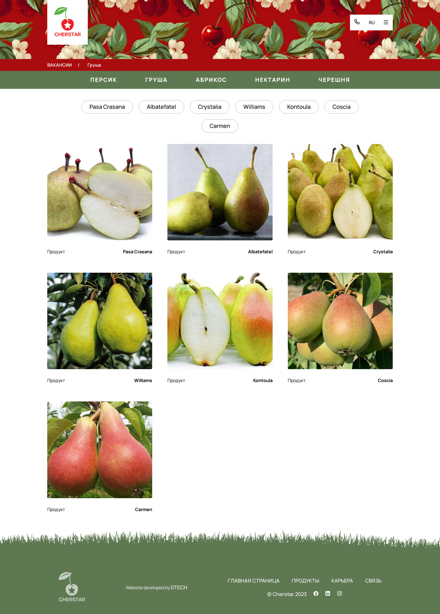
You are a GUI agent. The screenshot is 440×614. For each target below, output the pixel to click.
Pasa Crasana (107, 106)
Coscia (342, 106)
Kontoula (299, 106)
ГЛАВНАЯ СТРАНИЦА (254, 580)
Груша (156, 79)
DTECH (179, 587)
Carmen (220, 126)
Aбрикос (211, 79)
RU (372, 22)
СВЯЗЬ (373, 580)
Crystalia (209, 106)
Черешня (334, 79)
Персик (103, 79)
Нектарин (272, 79)
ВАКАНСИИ (59, 65)
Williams (254, 106)
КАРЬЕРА (342, 580)
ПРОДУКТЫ (305, 580)
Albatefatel (161, 106)
